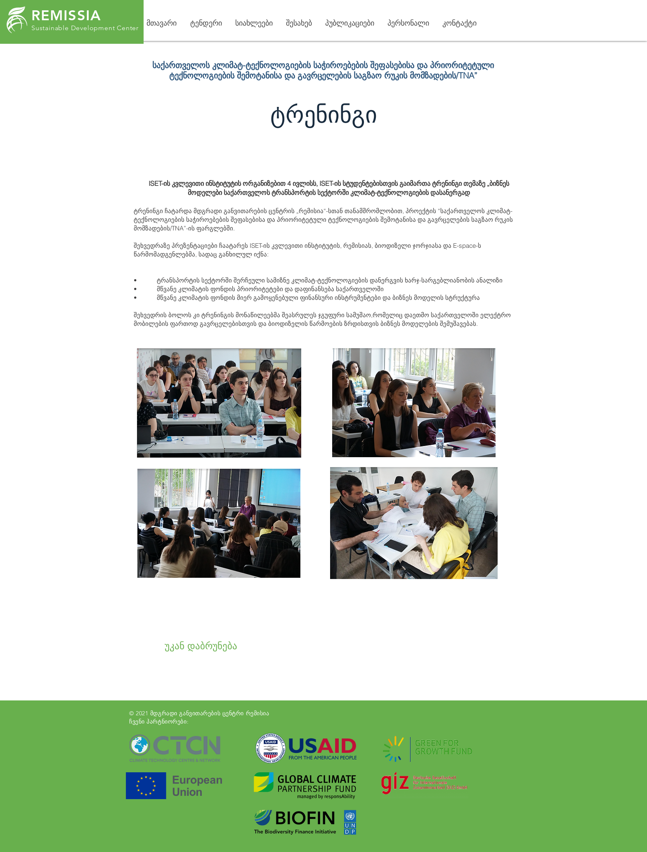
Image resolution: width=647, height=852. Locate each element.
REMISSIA (66, 15)
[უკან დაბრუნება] (201, 646)
